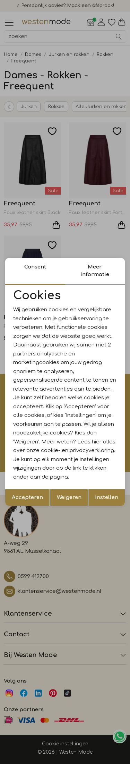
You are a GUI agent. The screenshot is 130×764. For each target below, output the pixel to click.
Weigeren (69, 497)
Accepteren (27, 497)
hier (97, 442)
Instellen (106, 497)
